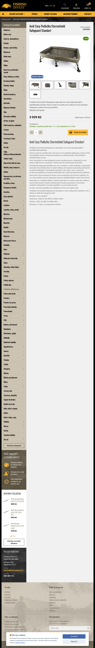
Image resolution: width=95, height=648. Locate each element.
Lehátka (6, 205)
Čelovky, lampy (9, 85)
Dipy (5, 112)
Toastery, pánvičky (10, 395)
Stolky (6, 364)
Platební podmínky (11, 621)
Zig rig (6, 439)
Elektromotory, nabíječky (12, 125)
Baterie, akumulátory (11, 38)
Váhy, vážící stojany (10, 408)
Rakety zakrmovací (10, 324)
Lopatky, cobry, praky (11, 209)
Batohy (6, 43)
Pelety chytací (9, 280)
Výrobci (34, 14)
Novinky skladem (50, 14)
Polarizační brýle (9, 293)
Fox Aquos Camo (9, 138)
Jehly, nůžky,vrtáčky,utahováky (12, 152)
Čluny (5, 90)
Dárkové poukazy (9, 94)
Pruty (6, 315)
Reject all (74, 641)
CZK (54, 5)
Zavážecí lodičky (9, 435)
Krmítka (7, 192)
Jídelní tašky (8, 158)
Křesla (6, 200)
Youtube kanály (10, 603)
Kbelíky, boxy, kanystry (12, 167)
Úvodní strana (6, 19)
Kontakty (88, 14)
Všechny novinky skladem (14, 542)
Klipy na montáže (55, 592)
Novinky (7, 595)
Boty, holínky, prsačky (11, 76)
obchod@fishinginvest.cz (13, 570)
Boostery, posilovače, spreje (11, 71)
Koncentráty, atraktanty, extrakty (12, 177)
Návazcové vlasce (10, 240)
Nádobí (6, 227)
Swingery (7, 368)
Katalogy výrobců (11, 600)
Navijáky (7, 245)
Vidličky (6, 421)
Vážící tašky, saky (10, 417)
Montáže (7, 223)
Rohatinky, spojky (10, 333)
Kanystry (52, 595)
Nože (5, 249)
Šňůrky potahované (10, 377)
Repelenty (7, 329)
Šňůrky (6, 373)
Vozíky (6, 430)
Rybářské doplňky (10, 342)
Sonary (6, 351)
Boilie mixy (7, 56)
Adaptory (7, 30)
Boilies (6, 61)
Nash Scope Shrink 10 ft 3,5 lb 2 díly (17, 525)
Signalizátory (8, 346)
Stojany (6, 360)
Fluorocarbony (9, 134)
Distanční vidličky (10, 116)
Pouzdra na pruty (10, 302)
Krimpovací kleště (10, 187)
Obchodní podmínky (70, 14)
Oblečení (7, 254)
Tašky (6, 386)
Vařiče (6, 413)
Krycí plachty (8, 196)
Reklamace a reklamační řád (15, 627)
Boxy (51, 605)
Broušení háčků (9, 81)
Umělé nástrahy (9, 404)
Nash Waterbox (9, 231)
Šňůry (6, 382)
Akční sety (7, 34)
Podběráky (7, 285)
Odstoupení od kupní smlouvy (15, 629)
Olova (5, 262)
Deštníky (7, 103)
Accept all (74, 636)
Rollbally (7, 337)
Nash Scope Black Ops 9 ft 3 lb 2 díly (17, 500)
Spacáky (7, 355)
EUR (51, 5)
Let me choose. (20, 642)
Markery (7, 214)
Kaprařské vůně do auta (12, 163)
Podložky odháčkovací (11, 289)
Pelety (6, 276)
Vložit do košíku (78, 132)
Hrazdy (6, 147)
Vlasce (6, 426)
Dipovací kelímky (9, 107)
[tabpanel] (13, 517)
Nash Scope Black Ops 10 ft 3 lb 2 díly (17, 512)
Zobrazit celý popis (36, 110)
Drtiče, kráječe (9, 120)
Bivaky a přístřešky (10, 47)
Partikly (6, 271)
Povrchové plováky (10, 307)
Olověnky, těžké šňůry (11, 267)
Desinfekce (8, 98)
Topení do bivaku (9, 399)
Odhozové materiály (10, 258)
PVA (5, 320)
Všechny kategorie (14, 445)
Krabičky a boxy (9, 183)
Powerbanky (8, 311)
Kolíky (6, 172)
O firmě (7, 592)
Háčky (6, 143)
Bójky (6, 65)
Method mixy (8, 218)
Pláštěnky (52, 597)
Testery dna (8, 391)
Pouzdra (6, 298)
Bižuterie (7, 52)
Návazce (6, 236)
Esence (6, 129)
